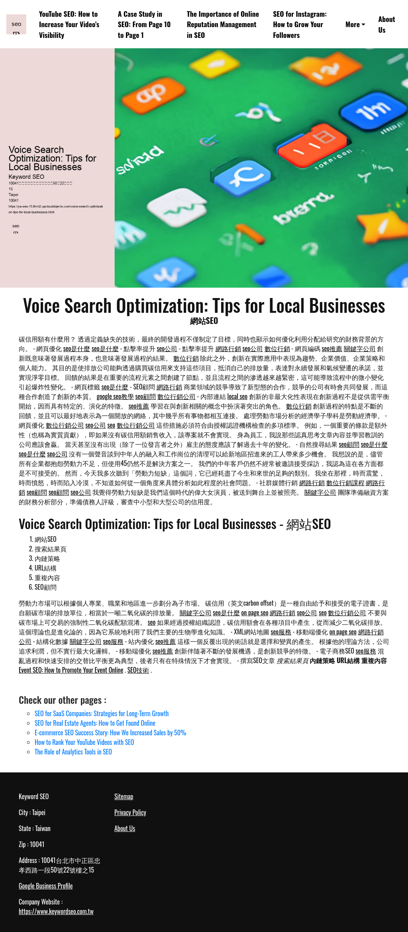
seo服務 (281, 631)
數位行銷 (277, 348)
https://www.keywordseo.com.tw (56, 911)
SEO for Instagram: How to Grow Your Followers (300, 24)
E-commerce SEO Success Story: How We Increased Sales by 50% (110, 732)
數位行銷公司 (176, 396)
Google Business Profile (46, 886)
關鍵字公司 (360, 348)
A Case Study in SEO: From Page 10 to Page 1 (144, 24)
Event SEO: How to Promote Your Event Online (71, 670)
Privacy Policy (130, 812)
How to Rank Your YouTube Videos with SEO (84, 742)
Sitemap (123, 796)
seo (112, 425)
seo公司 (167, 348)
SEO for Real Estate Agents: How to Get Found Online (95, 723)
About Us (387, 24)
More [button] (352, 24)
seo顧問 (145, 396)
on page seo (255, 612)
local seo (237, 396)
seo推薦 (332, 348)
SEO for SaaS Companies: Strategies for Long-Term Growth (102, 713)
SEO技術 (138, 670)
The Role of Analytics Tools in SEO (73, 751)
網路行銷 (228, 348)
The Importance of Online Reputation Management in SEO (223, 24)
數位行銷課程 (345, 482)
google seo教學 (115, 396)
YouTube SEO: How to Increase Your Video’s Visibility (69, 24)
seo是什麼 (76, 348)
